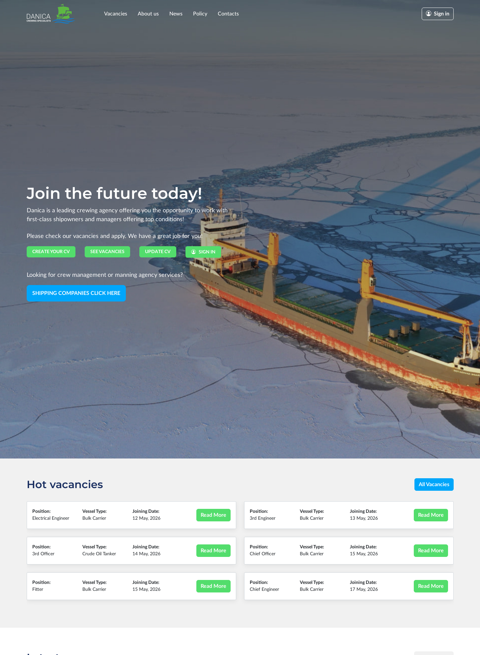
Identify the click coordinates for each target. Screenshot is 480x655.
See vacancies (107, 251)
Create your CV (51, 251)
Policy (200, 13)
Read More (213, 515)
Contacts (228, 13)
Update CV (158, 251)
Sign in (437, 13)
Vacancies (115, 13)
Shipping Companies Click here (76, 293)
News (176, 13)
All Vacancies (434, 484)
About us (148, 13)
